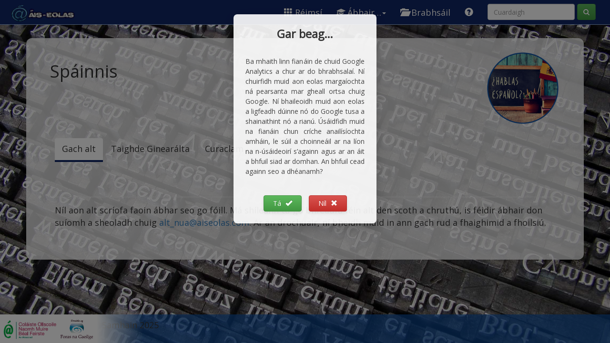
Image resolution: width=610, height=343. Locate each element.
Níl (327, 203)
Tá (282, 203)
